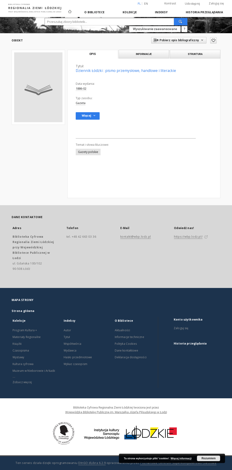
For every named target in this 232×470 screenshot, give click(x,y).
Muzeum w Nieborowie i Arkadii (34, 371)
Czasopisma (21, 350)
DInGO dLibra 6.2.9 (92, 463)
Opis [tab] (92, 54)
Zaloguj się (216, 3)
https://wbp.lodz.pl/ (188, 237)
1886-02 (81, 89)
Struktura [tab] (195, 54)
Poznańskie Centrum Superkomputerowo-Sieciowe (178, 463)
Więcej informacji (181, 458)
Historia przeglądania (204, 12)
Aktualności (122, 330)
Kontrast (170, 3)
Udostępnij (192, 4)
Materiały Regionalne (27, 337)
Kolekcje (130, 12)
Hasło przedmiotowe (78, 357)
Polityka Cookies (126, 344)
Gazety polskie (88, 152)
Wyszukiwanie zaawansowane (155, 29)
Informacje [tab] (144, 54)
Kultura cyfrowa (23, 364)
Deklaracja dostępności (131, 357)
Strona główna (23, 311)
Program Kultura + (25, 330)
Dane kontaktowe (126, 350)
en (146, 3)
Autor (67, 330)
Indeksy (161, 12)
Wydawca (70, 350)
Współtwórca (73, 344)
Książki (17, 344)
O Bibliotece (94, 12)
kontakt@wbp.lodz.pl (135, 237)
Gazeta (80, 103)
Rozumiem (209, 458)
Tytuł (67, 337)
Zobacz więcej (22, 382)
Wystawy (18, 357)
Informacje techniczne (129, 337)
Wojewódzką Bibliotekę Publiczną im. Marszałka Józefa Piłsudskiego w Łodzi (116, 412)
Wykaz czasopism (75, 364)
